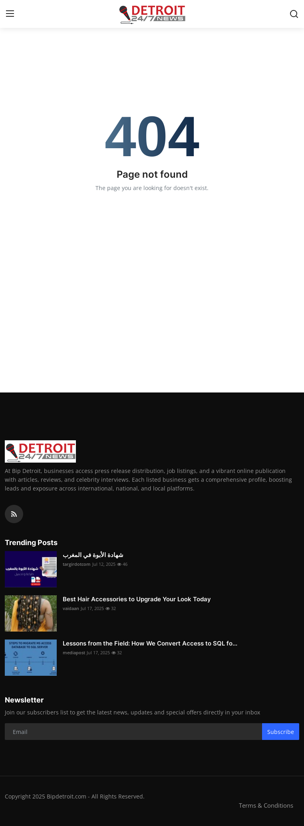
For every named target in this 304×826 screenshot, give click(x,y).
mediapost (74, 652)
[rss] (14, 514)
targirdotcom (77, 564)
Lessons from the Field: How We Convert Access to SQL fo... (150, 643)
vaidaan (71, 608)
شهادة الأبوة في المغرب (93, 555)
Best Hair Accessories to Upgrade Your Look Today (137, 599)
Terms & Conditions (266, 805)
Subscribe (280, 732)
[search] (294, 14)
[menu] (10, 14)
